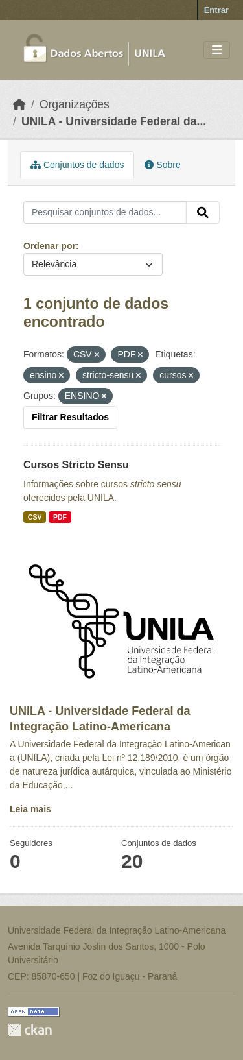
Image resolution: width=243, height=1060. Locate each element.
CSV (35, 517)
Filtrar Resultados (70, 417)
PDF (60, 517)
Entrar (216, 10)
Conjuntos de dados (77, 165)
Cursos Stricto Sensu (76, 464)
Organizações (75, 104)
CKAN (30, 1030)
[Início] (19, 104)
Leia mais (30, 809)
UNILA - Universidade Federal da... (113, 121)
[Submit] (203, 212)
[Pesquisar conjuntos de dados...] (105, 212)
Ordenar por (49, 246)
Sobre (162, 165)
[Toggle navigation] (216, 50)
